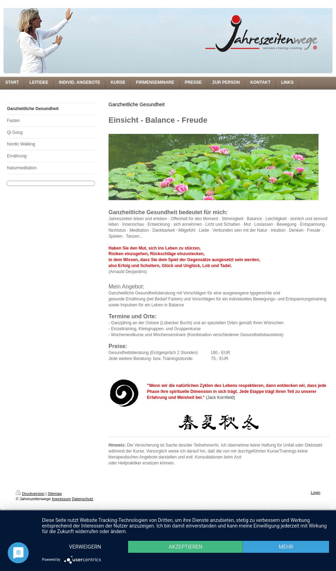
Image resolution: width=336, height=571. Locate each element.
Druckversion (30, 493)
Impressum (61, 499)
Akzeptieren (185, 547)
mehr (286, 547)
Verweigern (85, 547)
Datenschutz (82, 499)
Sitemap (55, 493)
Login (315, 492)
